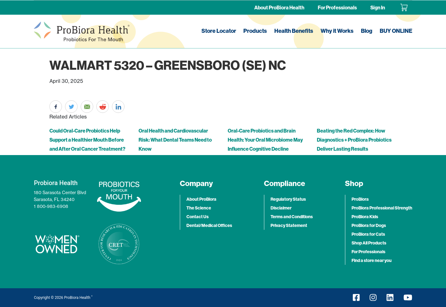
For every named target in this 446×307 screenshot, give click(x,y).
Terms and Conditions (292, 216)
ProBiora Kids (365, 216)
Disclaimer (281, 208)
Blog (366, 30)
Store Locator (218, 30)
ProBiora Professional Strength (382, 208)
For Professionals (337, 7)
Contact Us (197, 216)
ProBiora (360, 199)
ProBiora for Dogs (369, 225)
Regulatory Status (288, 199)
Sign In (377, 7)
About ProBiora (201, 199)
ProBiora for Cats (368, 234)
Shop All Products (369, 243)
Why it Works (337, 30)
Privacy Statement (289, 225)
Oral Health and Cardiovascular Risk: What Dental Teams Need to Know (175, 140)
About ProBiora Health (279, 7)
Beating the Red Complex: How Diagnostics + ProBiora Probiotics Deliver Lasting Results (354, 140)
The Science (198, 208)
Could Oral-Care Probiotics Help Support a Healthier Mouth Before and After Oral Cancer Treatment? (87, 140)
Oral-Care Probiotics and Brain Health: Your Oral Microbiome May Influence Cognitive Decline (265, 140)
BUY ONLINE (396, 30)
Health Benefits (293, 30)
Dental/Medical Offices (209, 225)
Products (255, 30)
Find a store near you (372, 260)
